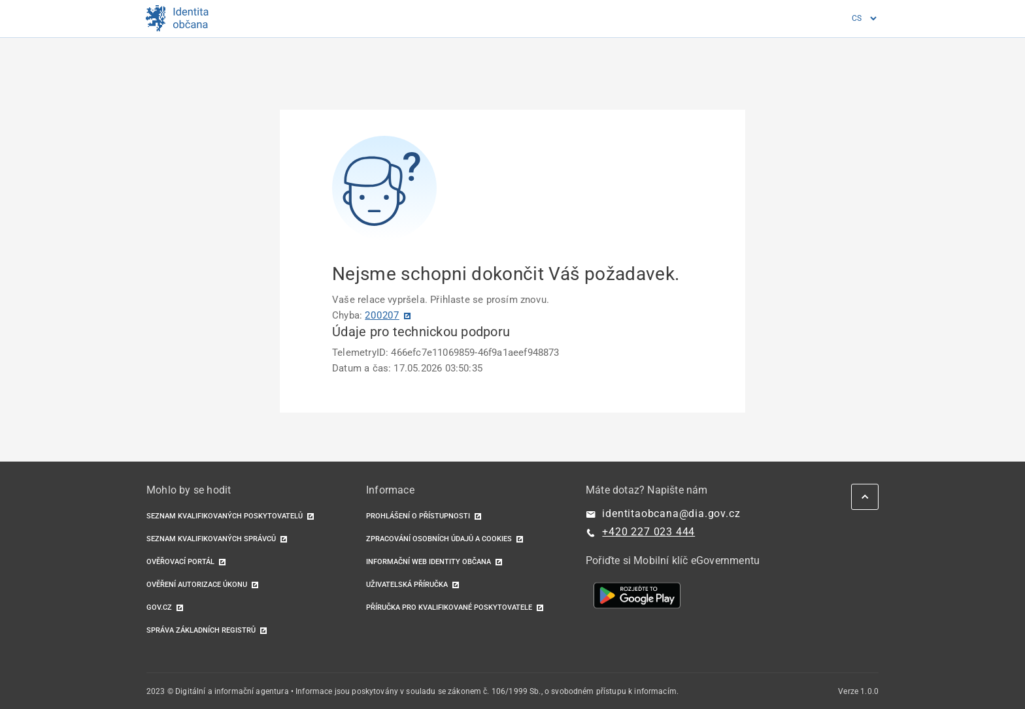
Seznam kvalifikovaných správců (211, 539)
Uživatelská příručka (407, 584)
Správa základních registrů (201, 630)
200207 (382, 315)
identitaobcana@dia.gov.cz (671, 513)
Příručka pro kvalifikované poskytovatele (449, 607)
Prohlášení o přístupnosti (418, 516)
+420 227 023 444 (648, 532)
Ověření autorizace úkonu (196, 584)
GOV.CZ (159, 607)
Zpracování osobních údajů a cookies (439, 539)
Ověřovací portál (180, 562)
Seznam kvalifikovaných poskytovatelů (224, 516)
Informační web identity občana (428, 562)
